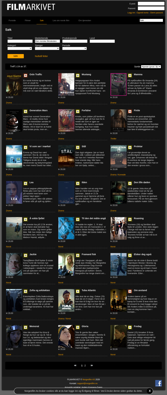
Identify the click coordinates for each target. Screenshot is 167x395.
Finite (137, 110)
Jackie (33, 254)
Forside (12, 20)
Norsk (8, 247)
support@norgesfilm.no (87, 383)
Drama (9, 103)
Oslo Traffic (36, 74)
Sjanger (39, 45)
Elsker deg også (142, 254)
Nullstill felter (41, 56)
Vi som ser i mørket (40, 146)
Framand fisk (89, 254)
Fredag (138, 326)
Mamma (138, 74)
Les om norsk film (61, 20)
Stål (84, 146)
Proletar (138, 146)
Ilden (84, 182)
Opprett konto (143, 13)
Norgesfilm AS (89, 379)
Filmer (28, 20)
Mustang (86, 74)
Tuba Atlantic (89, 290)
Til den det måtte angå (94, 218)
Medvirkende (41, 38)
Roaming (139, 218)
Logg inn (131, 13)
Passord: (132, 8)
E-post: (132, 4)
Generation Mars (38, 110)
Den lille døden (142, 182)
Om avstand (140, 290)
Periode (66, 45)
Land (92, 38)
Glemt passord (156, 13)
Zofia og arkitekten (40, 290)
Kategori (12, 45)
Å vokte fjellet (37, 218)
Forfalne (86, 110)
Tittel (10, 38)
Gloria (85, 326)
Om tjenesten (84, 20)
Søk (42, 20)
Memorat (34, 326)
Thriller (113, 139)
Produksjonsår (69, 38)
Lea (31, 182)
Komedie (122, 175)
